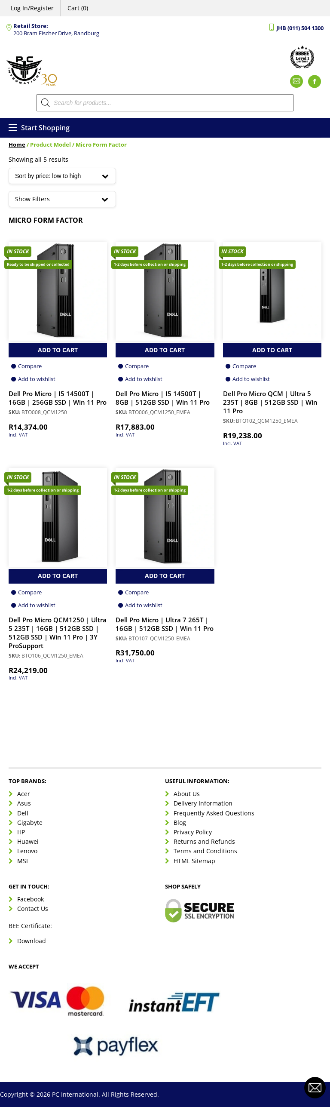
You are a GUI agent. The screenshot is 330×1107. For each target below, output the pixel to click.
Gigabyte (30, 822)
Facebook (30, 899)
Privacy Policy (193, 832)
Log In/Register (32, 8)
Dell (22, 813)
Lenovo (27, 851)
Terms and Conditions (205, 851)
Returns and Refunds (204, 841)
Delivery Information (203, 803)
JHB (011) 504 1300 (300, 28)
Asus (24, 803)
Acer (23, 794)
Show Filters (62, 199)
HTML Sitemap (194, 861)
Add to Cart (58, 350)
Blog (180, 822)
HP (21, 832)
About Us (187, 794)
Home (17, 144)
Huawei (28, 841)
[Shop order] (62, 176)
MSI (22, 861)
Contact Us (32, 908)
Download (31, 941)
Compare (30, 366)
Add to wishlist (36, 379)
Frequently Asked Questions (214, 813)
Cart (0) (77, 8)
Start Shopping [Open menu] (39, 127)
